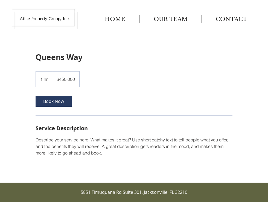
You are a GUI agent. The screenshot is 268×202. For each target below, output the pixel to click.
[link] (54, 101)
